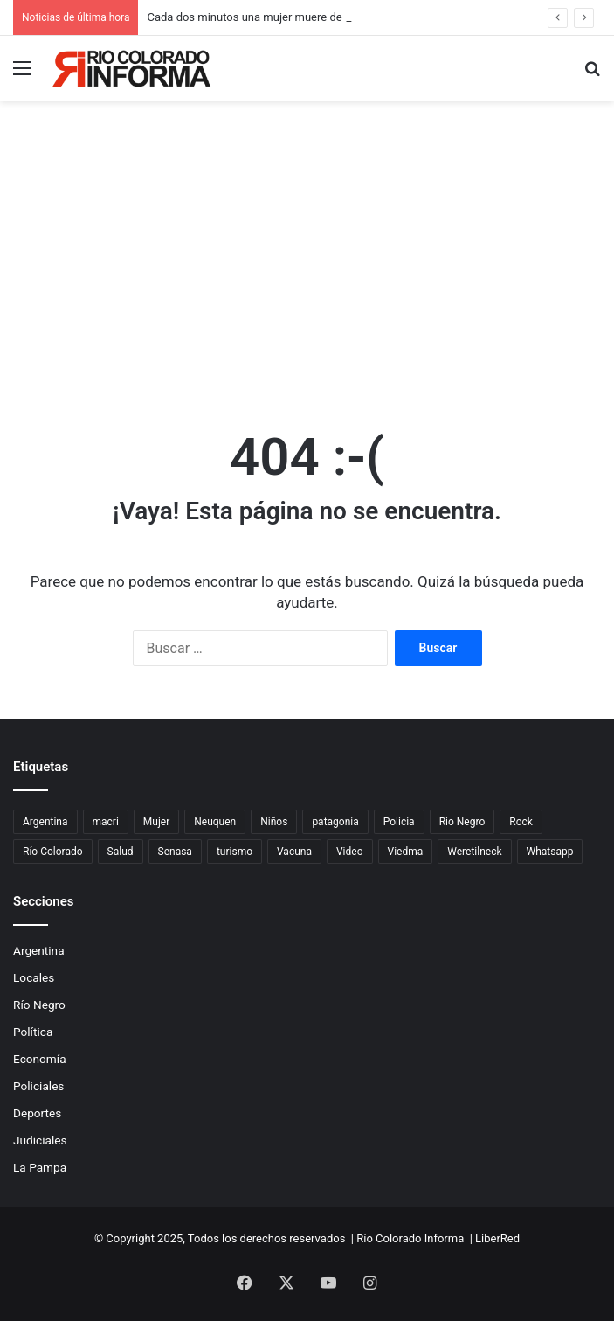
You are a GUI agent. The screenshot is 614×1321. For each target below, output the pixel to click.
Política (32, 1032)
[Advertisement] (307, 271)
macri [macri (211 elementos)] (106, 822)
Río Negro (39, 1005)
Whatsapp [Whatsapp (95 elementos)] (550, 851)
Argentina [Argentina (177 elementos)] (45, 822)
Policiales (38, 1086)
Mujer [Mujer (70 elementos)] (156, 822)
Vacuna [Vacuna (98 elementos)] (294, 851)
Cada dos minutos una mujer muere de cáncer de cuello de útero (309, 17)
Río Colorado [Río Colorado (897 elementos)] (53, 851)
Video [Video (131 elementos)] (349, 851)
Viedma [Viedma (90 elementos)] (406, 851)
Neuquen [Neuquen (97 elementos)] (215, 822)
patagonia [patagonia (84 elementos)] (335, 822)
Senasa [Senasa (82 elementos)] (175, 851)
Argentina (39, 950)
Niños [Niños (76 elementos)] (273, 822)
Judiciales (40, 1140)
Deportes (37, 1113)
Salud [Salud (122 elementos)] (120, 851)
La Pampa (39, 1167)
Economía (39, 1059)
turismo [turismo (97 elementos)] (234, 851)
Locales (33, 977)
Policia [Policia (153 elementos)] (399, 822)
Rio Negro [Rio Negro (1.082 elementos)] (462, 822)
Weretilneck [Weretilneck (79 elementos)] (474, 851)
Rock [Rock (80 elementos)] (521, 822)
